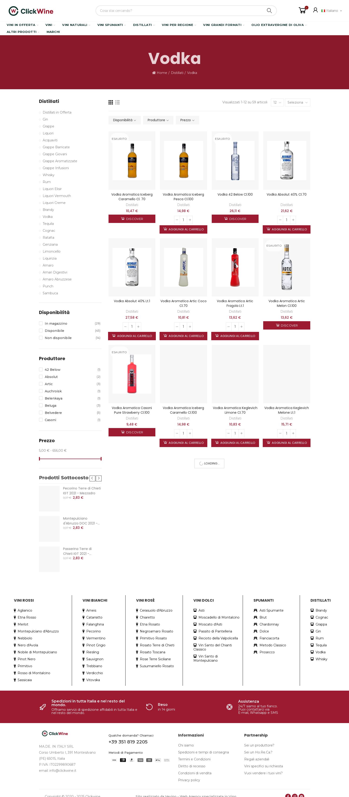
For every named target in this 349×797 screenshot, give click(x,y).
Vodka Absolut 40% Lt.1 (132, 301)
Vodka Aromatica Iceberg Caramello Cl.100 (183, 410)
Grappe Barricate (56, 147)
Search (269, 10)
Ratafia (48, 237)
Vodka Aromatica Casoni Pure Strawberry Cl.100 (132, 410)
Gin (45, 119)
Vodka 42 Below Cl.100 (235, 194)
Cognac (49, 231)
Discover (134, 219)
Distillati (132, 205)
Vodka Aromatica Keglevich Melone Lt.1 (286, 410)
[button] (92, 474)
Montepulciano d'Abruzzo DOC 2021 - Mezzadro (80, 516)
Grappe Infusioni (56, 168)
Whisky (48, 175)
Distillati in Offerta (57, 112)
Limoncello (52, 251)
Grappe (48, 126)
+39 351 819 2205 (128, 737)
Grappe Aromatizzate (60, 161)
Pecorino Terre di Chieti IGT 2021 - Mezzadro (82, 486)
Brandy (48, 210)
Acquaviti (50, 140)
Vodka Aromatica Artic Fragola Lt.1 (235, 303)
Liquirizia (50, 258)
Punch (48, 286)
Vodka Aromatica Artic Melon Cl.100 (287, 303)
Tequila (48, 224)
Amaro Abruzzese (57, 279)
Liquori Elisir (52, 189)
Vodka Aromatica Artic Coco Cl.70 (183, 303)
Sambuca (50, 293)
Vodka (48, 217)
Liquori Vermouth (57, 196)
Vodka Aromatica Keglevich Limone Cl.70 (235, 410)
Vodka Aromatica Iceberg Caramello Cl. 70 (132, 196)
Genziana (50, 244)
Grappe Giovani (55, 154)
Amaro (48, 265)
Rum (47, 182)
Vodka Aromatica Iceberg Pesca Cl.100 (183, 196)
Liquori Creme (54, 203)
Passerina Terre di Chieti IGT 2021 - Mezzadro (77, 547)
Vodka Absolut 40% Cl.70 (287, 194)
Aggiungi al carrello (186, 229)
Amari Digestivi (55, 272)
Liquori (48, 133)
